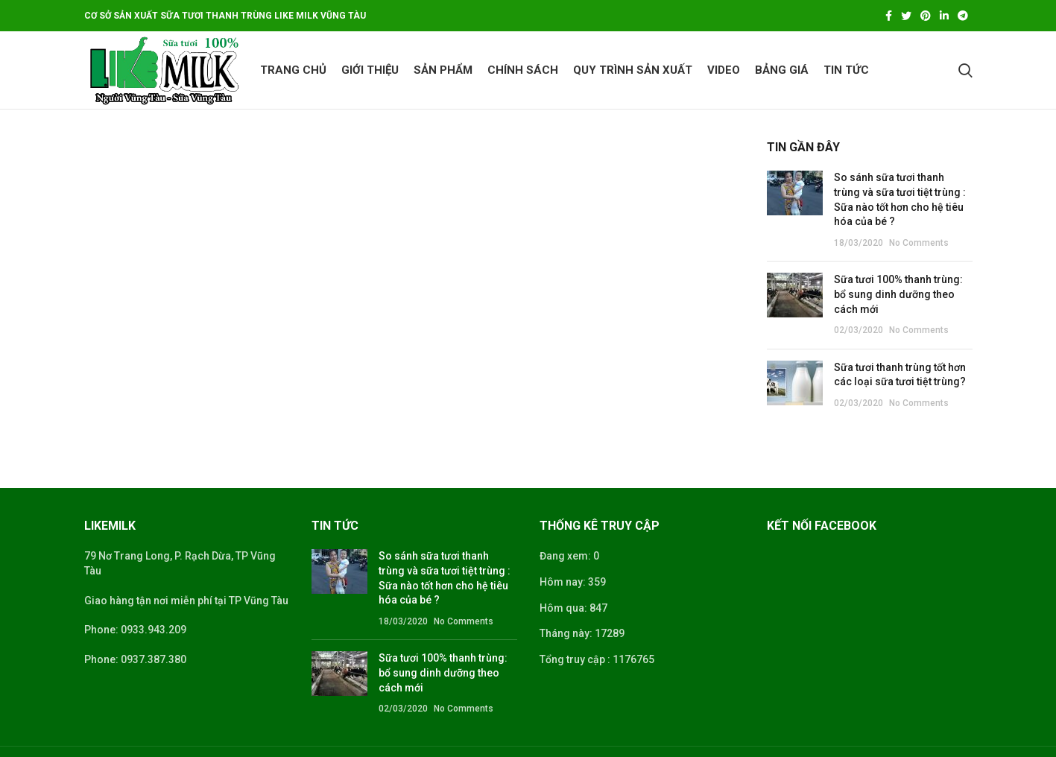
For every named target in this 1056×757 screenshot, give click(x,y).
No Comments (919, 243)
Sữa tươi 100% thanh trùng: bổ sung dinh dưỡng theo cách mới (898, 293)
